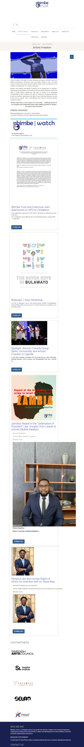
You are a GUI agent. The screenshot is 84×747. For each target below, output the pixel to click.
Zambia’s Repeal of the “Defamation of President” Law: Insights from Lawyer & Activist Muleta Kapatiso (33, 426)
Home (13, 31)
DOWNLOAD (17, 227)
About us (55, 31)
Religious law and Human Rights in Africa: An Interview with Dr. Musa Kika (33, 580)
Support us (35, 37)
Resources (45, 31)
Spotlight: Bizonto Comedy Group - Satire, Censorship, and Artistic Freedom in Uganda (30, 351)
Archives (44, 37)
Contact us (65, 31)
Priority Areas (23, 31)
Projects (34, 31)
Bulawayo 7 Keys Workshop (27, 299)
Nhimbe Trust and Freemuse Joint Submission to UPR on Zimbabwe (30, 208)
